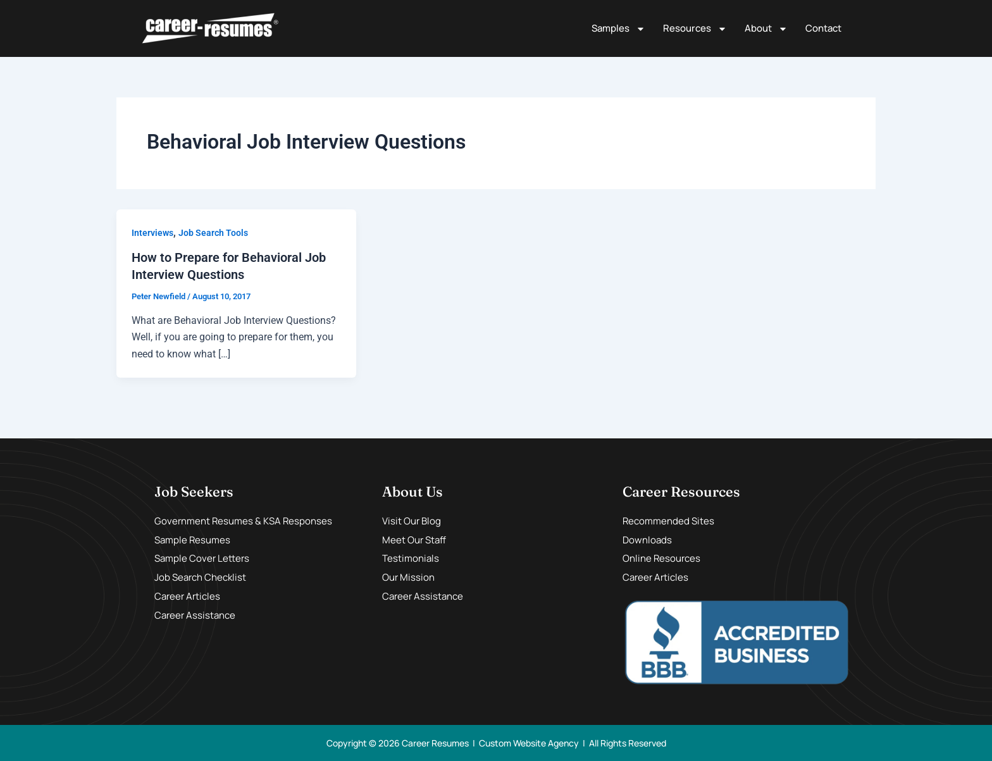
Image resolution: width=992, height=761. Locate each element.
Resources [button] (695, 29)
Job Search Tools (213, 233)
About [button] (766, 29)
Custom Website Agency (529, 742)
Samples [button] (618, 29)
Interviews (152, 233)
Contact (823, 28)
